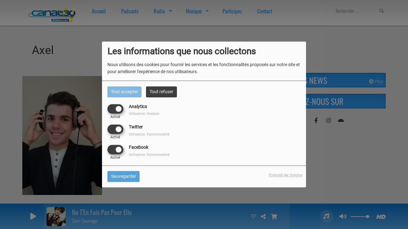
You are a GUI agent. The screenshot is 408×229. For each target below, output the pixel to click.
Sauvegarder (123, 176)
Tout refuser (161, 91)
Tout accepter (124, 91)
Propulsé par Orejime (285, 175)
